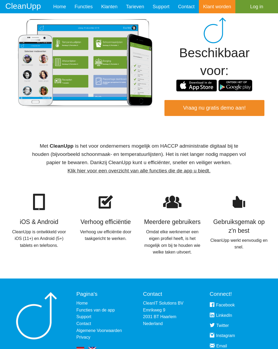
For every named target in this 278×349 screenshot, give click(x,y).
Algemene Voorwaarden (99, 330)
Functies (84, 6)
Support (161, 6)
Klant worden (217, 6)
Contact (186, 6)
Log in (256, 6)
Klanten (109, 6)
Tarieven (135, 6)
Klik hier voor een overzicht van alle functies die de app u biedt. (139, 170)
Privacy (83, 337)
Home (59, 6)
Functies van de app (95, 310)
